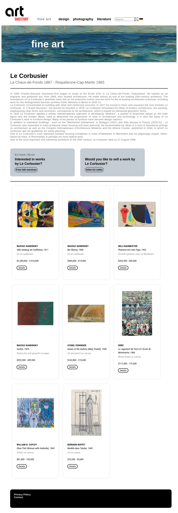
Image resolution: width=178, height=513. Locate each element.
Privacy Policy (22, 494)
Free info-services (26, 169)
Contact (18, 497)
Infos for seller (94, 169)
